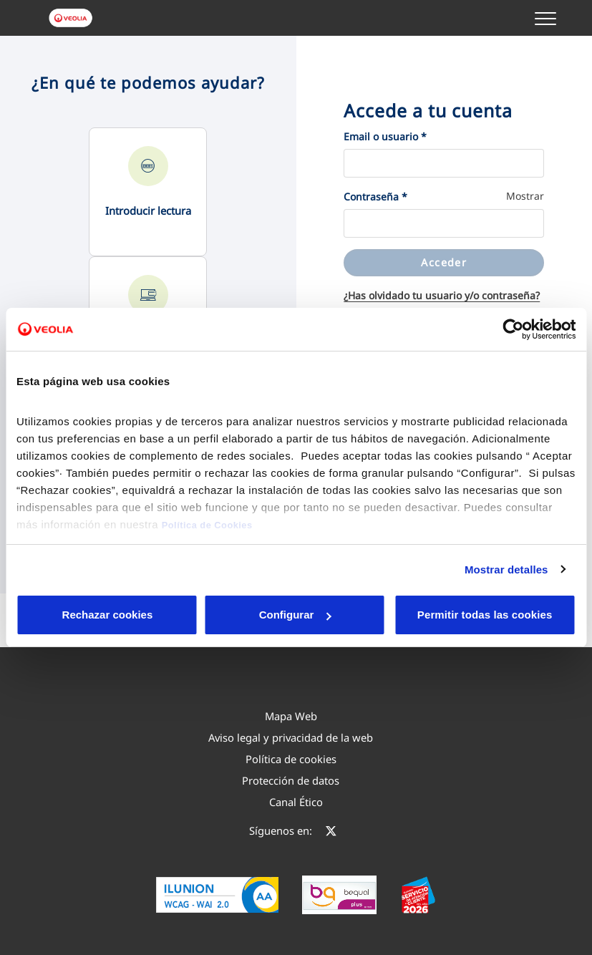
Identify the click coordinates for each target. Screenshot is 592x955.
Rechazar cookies (75, 615)
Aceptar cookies (323, 615)
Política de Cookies (207, 525)
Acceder (444, 262)
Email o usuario (385, 136)
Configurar (200, 615)
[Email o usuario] (444, 163)
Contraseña (375, 196)
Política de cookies (291, 759)
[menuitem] (291, 716)
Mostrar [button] (525, 196)
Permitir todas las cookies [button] (483, 615)
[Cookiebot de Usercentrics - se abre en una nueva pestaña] (513, 329)
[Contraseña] (444, 223)
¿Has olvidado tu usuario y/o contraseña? (442, 295)
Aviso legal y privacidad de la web (290, 737)
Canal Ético (296, 802)
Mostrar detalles (506, 569)
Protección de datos (290, 780)
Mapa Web (291, 716)
